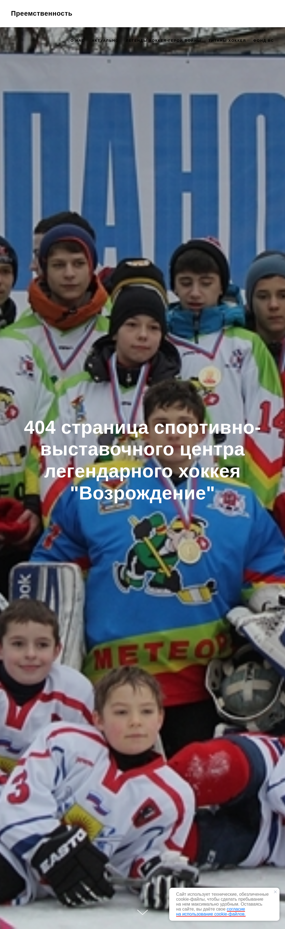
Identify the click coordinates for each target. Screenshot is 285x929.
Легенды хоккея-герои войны (163, 41)
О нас (78, 41)
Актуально (105, 41)
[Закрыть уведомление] (275, 892)
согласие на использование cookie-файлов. (211, 911)
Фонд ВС (263, 41)
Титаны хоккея (227, 41)
